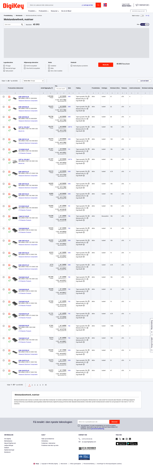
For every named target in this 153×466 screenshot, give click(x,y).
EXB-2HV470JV (24, 370)
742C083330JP (24, 228)
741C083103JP (24, 206)
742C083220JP (24, 289)
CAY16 (70, 127)
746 (69, 216)
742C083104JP (24, 326)
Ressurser (54, 11)
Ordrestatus (44, 441)
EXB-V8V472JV (24, 265)
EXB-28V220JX (24, 107)
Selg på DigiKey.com (10, 443)
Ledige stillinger (8, 445)
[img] (13, 6)
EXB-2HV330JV (24, 350)
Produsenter (43, 11)
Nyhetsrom (7, 452)
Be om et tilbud (66, 11)
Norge (36, 463)
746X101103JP (24, 216)
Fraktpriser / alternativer (48, 443)
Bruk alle (106, 65)
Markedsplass (8, 441)
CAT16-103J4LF (24, 159)
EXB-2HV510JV (24, 360)
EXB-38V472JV (24, 172)
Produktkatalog (8, 15)
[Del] (147, 15)
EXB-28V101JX (24, 139)
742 (69, 228)
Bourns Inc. (22, 131)
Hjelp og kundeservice (47, 438)
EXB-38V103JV (24, 194)
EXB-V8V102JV (24, 253)
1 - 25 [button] (7, 81)
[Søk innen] (12, 24)
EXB (69, 96)
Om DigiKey (7, 438)
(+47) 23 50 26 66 (85, 439)
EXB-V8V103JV (24, 241)
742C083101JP (24, 338)
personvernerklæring (97, 428)
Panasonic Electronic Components (28, 100)
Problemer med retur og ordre (49, 445)
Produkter (31, 11)
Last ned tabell (144, 81)
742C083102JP (24, 301)
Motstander (19, 15)
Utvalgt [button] (29, 81)
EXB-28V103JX (24, 184)
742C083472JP (24, 314)
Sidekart (6, 447)
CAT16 (70, 159)
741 (69, 149)
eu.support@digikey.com (87, 442)
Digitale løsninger (9, 450)
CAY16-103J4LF (24, 127)
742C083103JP (24, 277)
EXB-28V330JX (24, 117)
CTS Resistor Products (25, 153)
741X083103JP (24, 149)
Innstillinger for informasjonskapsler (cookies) (109, 463)
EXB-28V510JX (24, 97)
